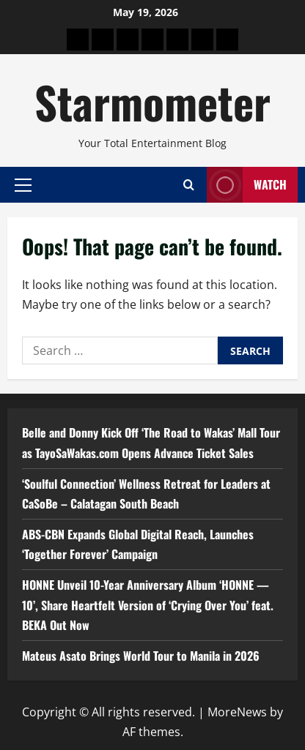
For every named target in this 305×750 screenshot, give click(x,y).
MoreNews (237, 712)
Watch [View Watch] (247, 185)
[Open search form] (188, 184)
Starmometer (152, 101)
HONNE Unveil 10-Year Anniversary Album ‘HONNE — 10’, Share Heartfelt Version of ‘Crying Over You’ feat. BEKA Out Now (147, 604)
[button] (23, 184)
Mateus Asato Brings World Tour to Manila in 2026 (141, 655)
